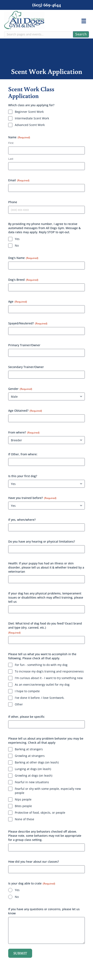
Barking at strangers (29, 749)
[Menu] (84, 21)
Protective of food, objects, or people (40, 813)
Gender (20, 389)
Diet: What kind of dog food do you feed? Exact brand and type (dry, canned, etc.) (45, 627)
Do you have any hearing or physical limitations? (41, 541)
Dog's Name (23, 258)
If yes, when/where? (22, 520)
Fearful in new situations (32, 782)
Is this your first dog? (22, 476)
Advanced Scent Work (30, 125)
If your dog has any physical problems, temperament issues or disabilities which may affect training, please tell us (45, 597)
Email (18, 180)
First (11, 143)
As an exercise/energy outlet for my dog (42, 684)
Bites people (23, 806)
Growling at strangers (30, 756)
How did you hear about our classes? (33, 861)
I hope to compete (27, 691)
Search (81, 34)
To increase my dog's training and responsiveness (49, 671)
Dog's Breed (23, 280)
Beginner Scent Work (29, 112)
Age (17, 301)
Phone (12, 202)
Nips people (23, 799)
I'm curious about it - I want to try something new (49, 678)
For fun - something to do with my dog (41, 665)
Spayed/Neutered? (27, 323)
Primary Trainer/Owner (24, 345)
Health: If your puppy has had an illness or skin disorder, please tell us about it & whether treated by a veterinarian (46, 567)
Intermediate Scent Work (32, 118)
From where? (24, 432)
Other (19, 704)
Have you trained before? (32, 498)
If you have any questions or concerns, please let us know (44, 911)
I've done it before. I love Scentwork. (39, 698)
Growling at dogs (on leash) (33, 775)
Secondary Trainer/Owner (26, 367)
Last (10, 159)
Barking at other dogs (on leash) (37, 762)
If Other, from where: (22, 454)
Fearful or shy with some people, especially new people (48, 791)
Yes (17, 239)
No (17, 245)
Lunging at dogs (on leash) (33, 769)
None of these (24, 819)
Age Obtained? (25, 411)
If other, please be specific (26, 717)
